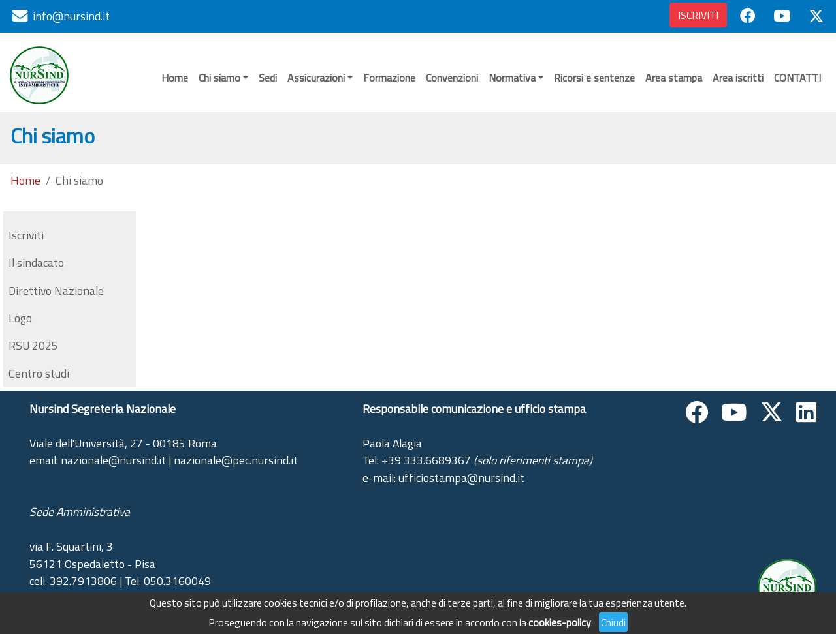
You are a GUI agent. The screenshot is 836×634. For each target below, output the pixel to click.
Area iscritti (738, 77)
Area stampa (673, 77)
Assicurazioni (316, 77)
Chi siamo (219, 77)
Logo (20, 318)
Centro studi (38, 373)
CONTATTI (797, 77)
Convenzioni (452, 77)
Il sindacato (36, 262)
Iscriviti (26, 235)
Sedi (268, 77)
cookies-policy (559, 622)
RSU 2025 (33, 345)
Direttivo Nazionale (56, 290)
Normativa (512, 77)
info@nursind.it (71, 16)
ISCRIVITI (698, 15)
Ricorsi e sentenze (594, 77)
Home (174, 77)
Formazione (389, 77)
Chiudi (613, 622)
